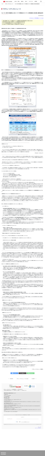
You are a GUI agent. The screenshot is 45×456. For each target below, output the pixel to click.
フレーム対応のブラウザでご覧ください (22, 423)
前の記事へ (11, 379)
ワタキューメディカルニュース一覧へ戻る (22, 379)
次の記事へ (33, 379)
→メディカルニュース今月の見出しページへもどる (36, 18)
